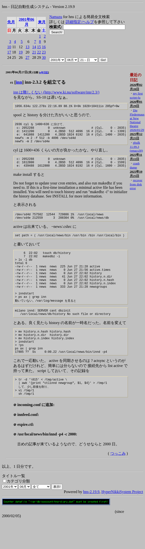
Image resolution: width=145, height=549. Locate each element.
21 (34, 52)
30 (44, 57)
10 (9, 47)
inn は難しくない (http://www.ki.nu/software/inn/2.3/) (56, 92)
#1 (11, 82)
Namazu (55, 17)
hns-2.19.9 (91, 521)
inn (19, 82)
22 (39, 52)
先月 (11, 22)
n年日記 (44, 72)
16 (44, 47)
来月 (42, 22)
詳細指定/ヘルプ (80, 22)
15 (39, 47)
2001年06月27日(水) (19, 72)
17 (9, 52)
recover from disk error (136, 184)
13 (27, 47)
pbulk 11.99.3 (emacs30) (136, 146)
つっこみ (117, 482)
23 (44, 52)
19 (21, 52)
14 (34, 47)
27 (27, 57)
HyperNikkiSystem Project (122, 521)
